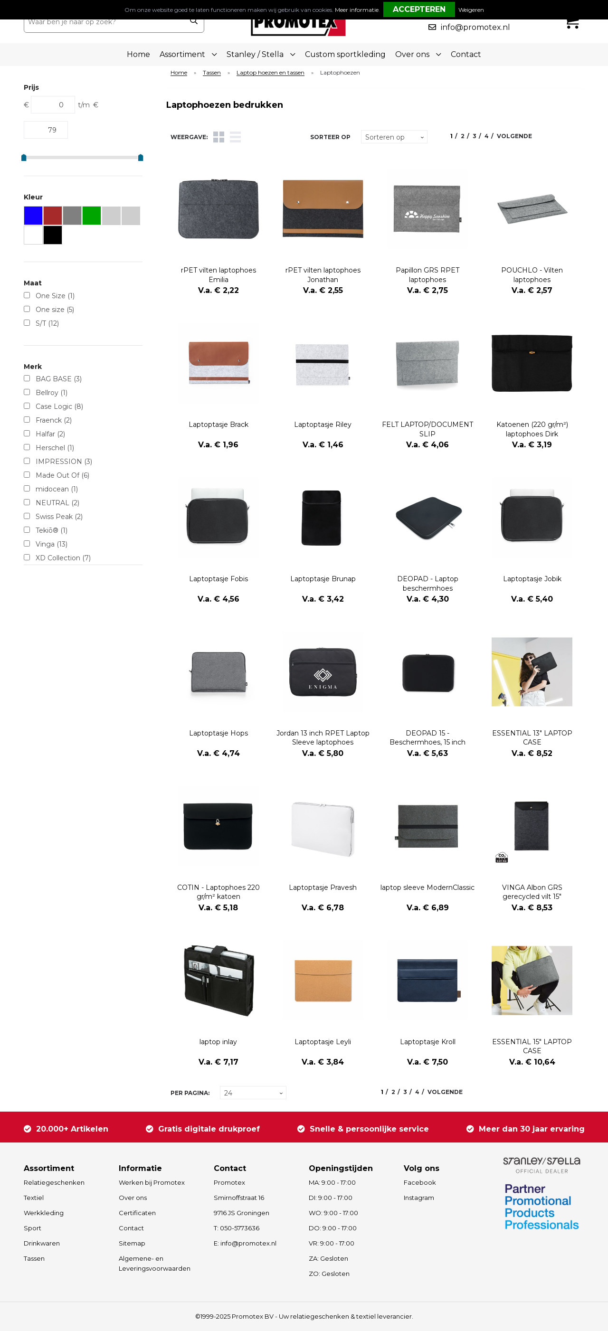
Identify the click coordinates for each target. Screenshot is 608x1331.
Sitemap (132, 1243)
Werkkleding (44, 1213)
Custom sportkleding (345, 54)
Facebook (420, 1182)
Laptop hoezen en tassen (270, 73)
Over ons (133, 1197)
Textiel (34, 1197)
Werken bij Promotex (152, 1182)
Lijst (235, 137)
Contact (466, 54)
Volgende (514, 136)
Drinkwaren (42, 1243)
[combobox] (103, 21)
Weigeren (471, 9)
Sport (32, 1228)
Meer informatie (357, 9)
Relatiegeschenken (54, 1182)
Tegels (218, 137)
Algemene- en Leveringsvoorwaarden (154, 1263)
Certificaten (137, 1213)
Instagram (419, 1197)
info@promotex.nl (475, 27)
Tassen (212, 73)
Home (138, 54)
